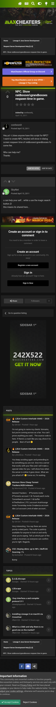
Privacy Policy (26, 685)
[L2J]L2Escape (18, 579)
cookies (3, 688)
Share (13, 301)
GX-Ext (17, 425)
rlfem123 (16, 620)
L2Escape (16, 588)
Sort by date (47, 168)
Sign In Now (28, 283)
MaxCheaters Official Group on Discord (28, 72)
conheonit (28, 112)
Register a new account (28, 265)
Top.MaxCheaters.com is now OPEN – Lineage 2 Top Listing (28, 81)
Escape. (15, 582)
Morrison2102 (21, 488)
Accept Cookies (10, 702)
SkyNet (15, 189)
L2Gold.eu (19, 455)
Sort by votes (33, 168)
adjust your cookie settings (11, 691)
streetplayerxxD (19, 604)
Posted (20, 128)
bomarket (19, 555)
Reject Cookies (30, 702)
